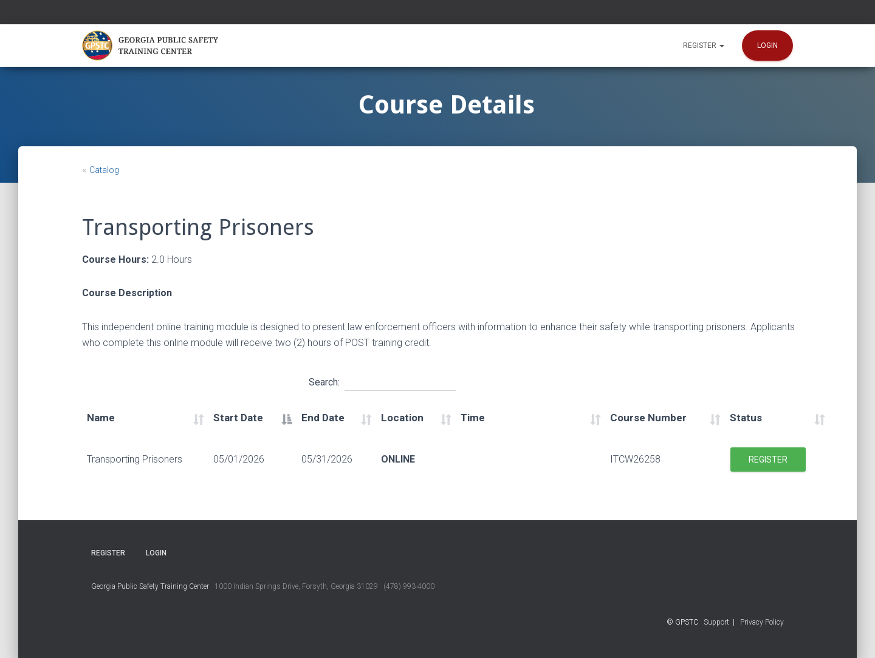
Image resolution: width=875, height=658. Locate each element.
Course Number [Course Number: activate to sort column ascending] (648, 418)
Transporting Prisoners (134, 459)
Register (703, 45)
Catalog (104, 170)
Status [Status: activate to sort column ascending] (746, 418)
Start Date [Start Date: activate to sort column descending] (238, 418)
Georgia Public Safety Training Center (150, 586)
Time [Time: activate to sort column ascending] (473, 418)
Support (716, 622)
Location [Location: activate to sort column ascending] (402, 418)
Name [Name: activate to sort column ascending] (101, 418)
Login (767, 45)
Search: (382, 381)
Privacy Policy (762, 622)
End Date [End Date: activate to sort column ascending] (323, 418)
